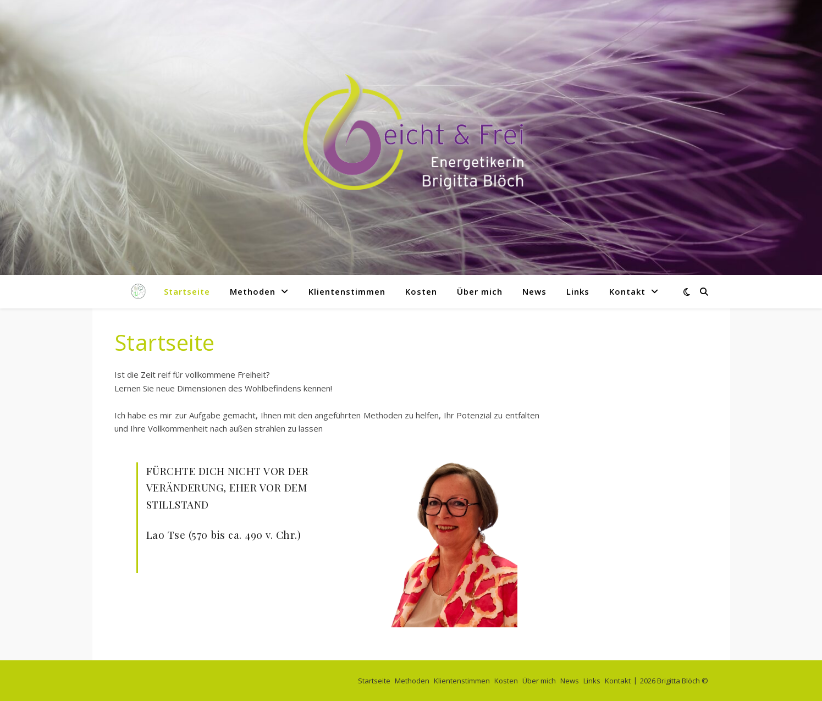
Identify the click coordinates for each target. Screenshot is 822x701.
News (534, 291)
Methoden (252, 291)
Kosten (421, 291)
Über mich (480, 291)
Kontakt (627, 291)
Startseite (187, 291)
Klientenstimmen (346, 291)
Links (577, 291)
